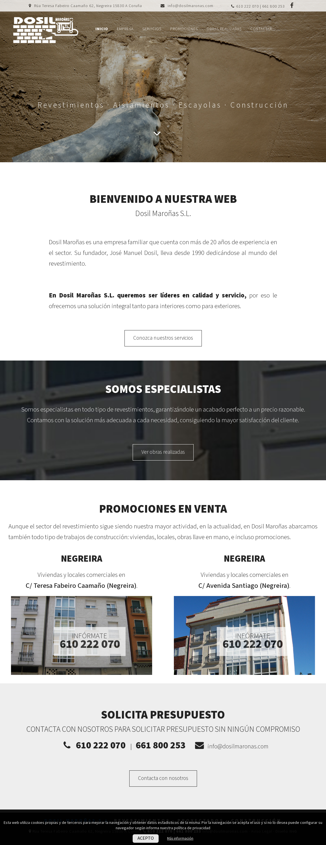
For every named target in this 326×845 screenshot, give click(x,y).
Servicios (151, 29)
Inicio (101, 29)
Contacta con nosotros (163, 778)
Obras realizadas (224, 29)
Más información (180, 838)
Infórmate (90, 640)
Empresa (125, 29)
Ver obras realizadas (163, 452)
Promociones (184, 29)
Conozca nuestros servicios (163, 338)
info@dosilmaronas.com (190, 5)
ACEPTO (145, 838)
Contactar (261, 29)
